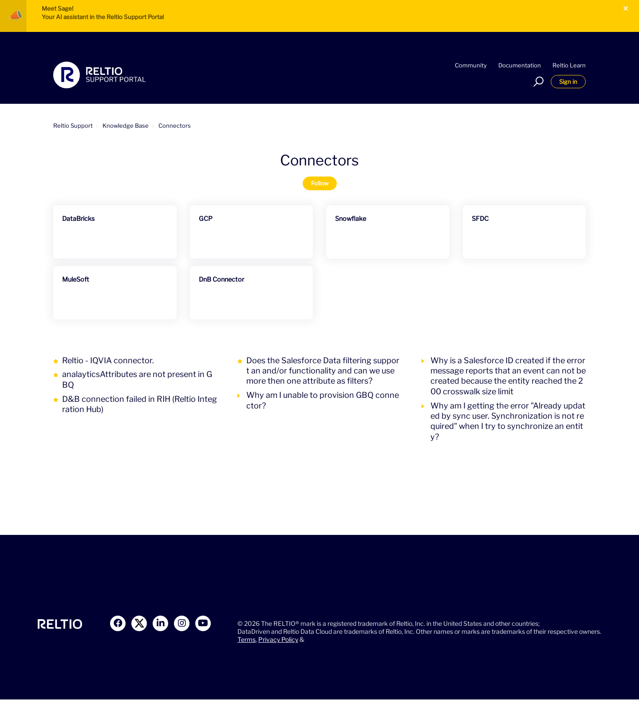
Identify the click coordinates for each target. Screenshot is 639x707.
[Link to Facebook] (118, 623)
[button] (537, 81)
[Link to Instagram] (181, 623)
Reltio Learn (569, 65)
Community (471, 65)
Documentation (519, 65)
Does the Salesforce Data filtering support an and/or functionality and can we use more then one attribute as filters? (322, 371)
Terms (246, 639)
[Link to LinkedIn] (160, 623)
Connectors (174, 125)
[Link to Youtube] (203, 623)
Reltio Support (73, 125)
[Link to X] (139, 623)
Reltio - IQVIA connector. (108, 360)
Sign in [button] (568, 81)
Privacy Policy (278, 639)
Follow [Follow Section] (319, 183)
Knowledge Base (126, 125)
